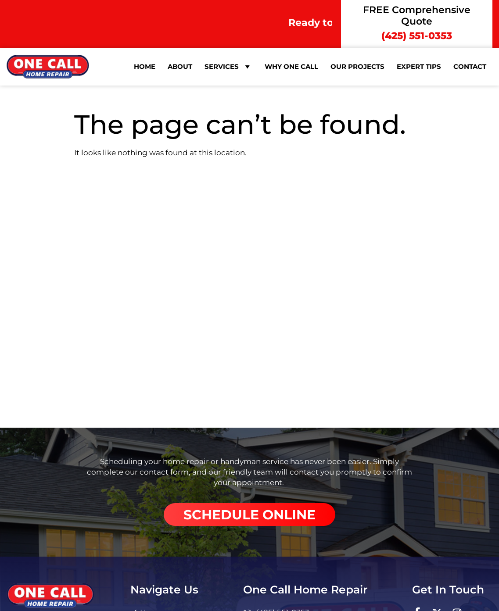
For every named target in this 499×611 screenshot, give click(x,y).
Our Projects (357, 66)
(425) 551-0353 (416, 36)
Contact (469, 66)
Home (144, 66)
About (180, 66)
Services (228, 66)
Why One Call (291, 66)
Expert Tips (419, 66)
